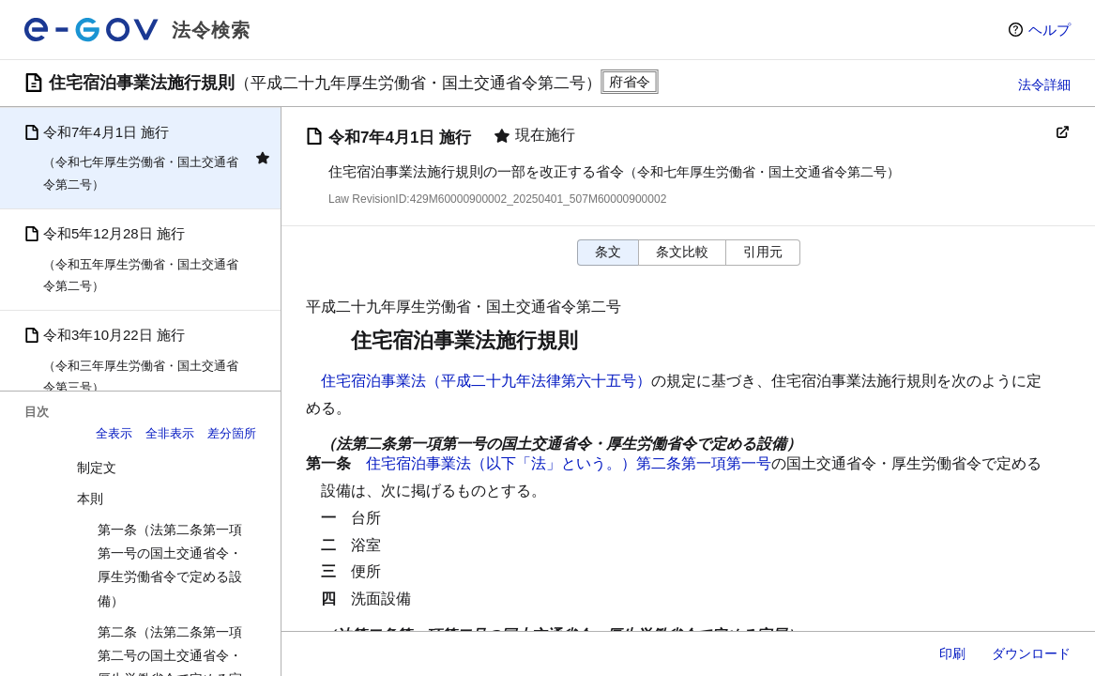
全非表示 (169, 433)
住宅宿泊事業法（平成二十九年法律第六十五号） (486, 381)
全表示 (114, 433)
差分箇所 (231, 433)
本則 (90, 498)
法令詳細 (1044, 84)
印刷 (952, 653)
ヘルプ (1049, 30)
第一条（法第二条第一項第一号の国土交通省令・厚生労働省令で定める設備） (170, 565)
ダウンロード (1031, 653)
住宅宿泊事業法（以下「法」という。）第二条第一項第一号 (568, 463)
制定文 (96, 467)
